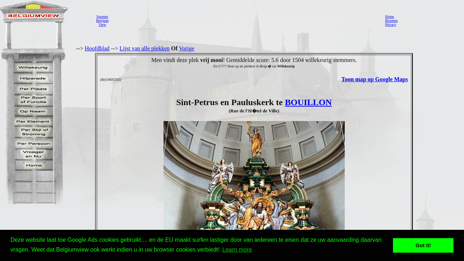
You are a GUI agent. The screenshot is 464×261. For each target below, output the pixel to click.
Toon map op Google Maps (374, 79)
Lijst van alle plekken (145, 48)
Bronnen (391, 20)
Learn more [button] (237, 249)
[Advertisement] (245, 20)
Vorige (186, 48)
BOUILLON (308, 102)
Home (389, 16)
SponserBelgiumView (102, 20)
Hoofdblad (97, 48)
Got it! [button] (423, 245)
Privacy (390, 24)
